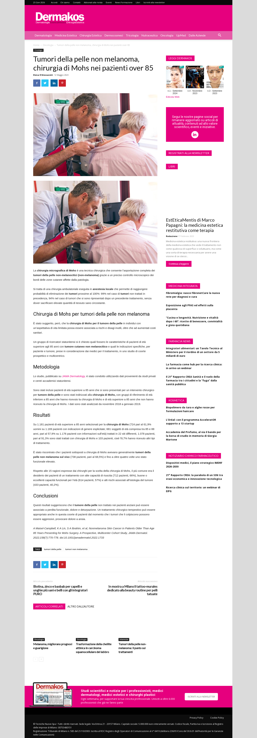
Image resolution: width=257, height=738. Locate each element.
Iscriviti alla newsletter (154, 2)
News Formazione (123, 2)
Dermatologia (43, 35)
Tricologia (132, 35)
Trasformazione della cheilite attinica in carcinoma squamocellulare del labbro (93, 648)
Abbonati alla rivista (93, 2)
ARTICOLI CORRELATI (49, 606)
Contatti (76, 2)
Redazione (171, 236)
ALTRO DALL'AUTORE (80, 606)
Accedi (54, 2)
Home (36, 45)
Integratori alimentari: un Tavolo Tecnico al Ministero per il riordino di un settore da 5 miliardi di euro (194, 352)
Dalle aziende (197, 35)
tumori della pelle (52, 549)
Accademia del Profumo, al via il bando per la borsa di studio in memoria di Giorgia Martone (193, 435)
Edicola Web (173, 97)
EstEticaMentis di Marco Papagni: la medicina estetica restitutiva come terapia (194, 225)
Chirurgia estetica (91, 35)
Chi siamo (65, 2)
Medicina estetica (66, 35)
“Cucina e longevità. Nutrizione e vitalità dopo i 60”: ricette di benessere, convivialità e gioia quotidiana (194, 321)
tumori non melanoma (76, 549)
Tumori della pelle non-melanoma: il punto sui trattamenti (132, 648)
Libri (138, 2)
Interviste (124, 639)
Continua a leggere (179, 263)
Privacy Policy (196, 717)
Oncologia (166, 35)
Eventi (109, 2)
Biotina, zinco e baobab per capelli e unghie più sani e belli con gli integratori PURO (60, 590)
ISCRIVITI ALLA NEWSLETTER (201, 696)
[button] (219, 35)
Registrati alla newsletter (188, 153)
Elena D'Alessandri (43, 75)
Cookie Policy (217, 717)
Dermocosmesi (113, 35)
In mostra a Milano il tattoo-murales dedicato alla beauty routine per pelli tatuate (132, 590)
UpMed (181, 35)
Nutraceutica (149, 35)
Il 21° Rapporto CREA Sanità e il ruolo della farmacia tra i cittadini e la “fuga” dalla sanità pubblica (193, 380)
